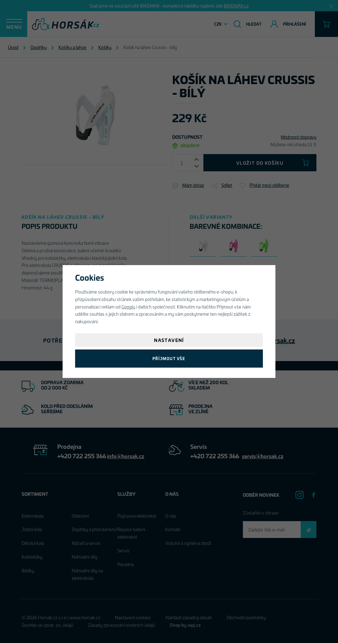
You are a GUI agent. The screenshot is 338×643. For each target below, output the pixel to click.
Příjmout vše (168, 358)
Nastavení (169, 340)
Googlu (128, 306)
